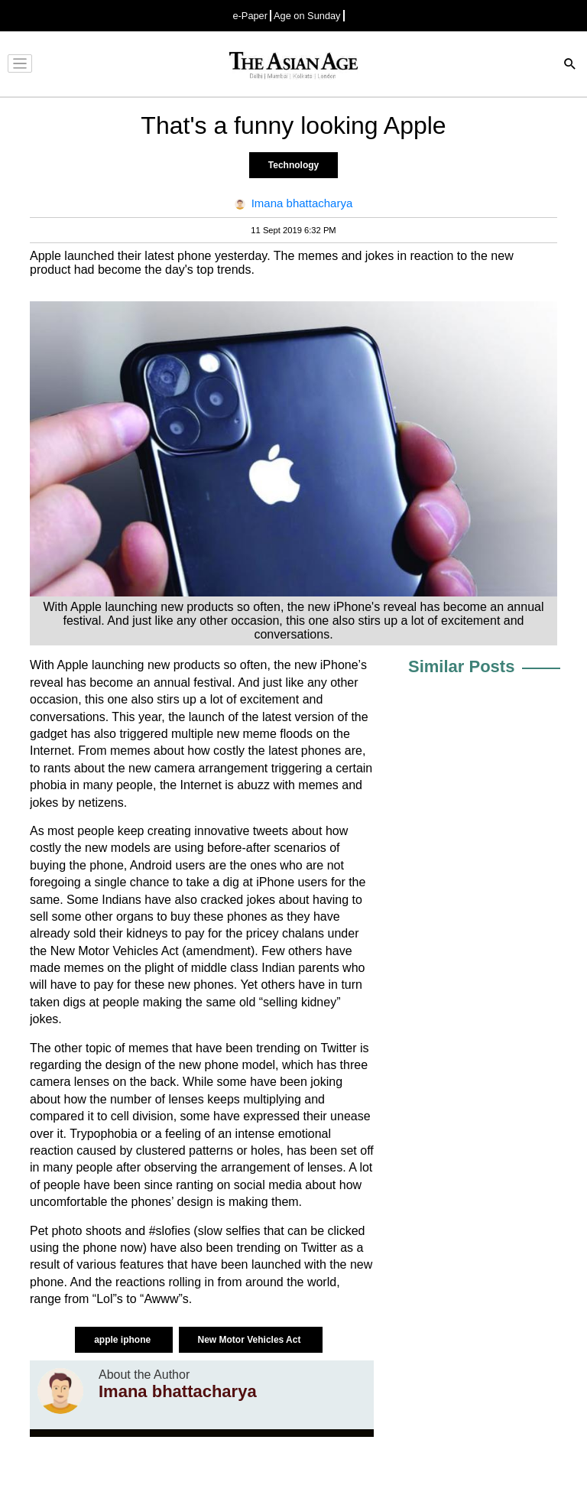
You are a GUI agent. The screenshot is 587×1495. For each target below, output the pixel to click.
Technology (293, 165)
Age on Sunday (307, 15)
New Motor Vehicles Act (250, 1339)
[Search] (570, 65)
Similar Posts (461, 666)
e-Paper (250, 15)
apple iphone (123, 1339)
